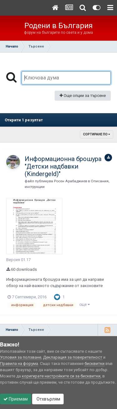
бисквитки (95, 363)
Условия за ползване (20, 357)
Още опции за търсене (83, 95)
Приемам (15, 398)
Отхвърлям (48, 398)
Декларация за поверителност (72, 357)
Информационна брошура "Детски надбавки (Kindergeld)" (63, 166)
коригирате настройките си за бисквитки (61, 376)
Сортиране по (96, 134)
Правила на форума (19, 363)
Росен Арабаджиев (70, 181)
